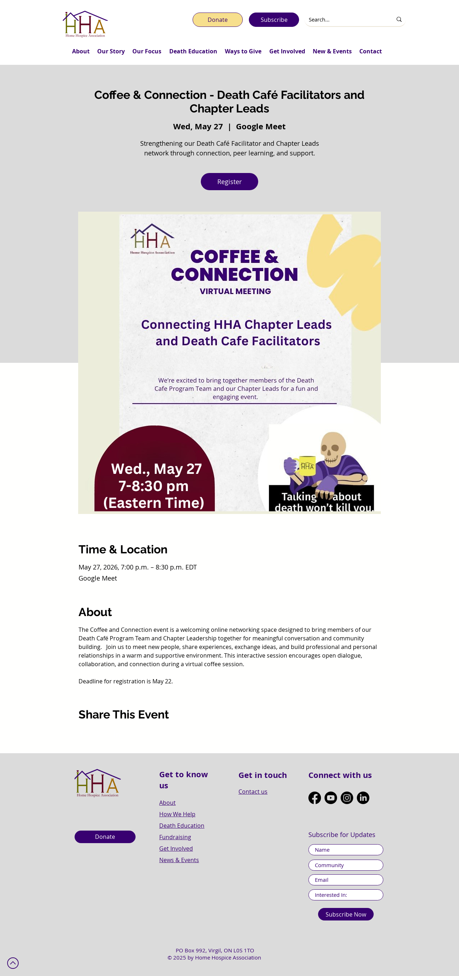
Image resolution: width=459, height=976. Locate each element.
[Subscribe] (274, 20)
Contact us (253, 791)
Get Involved (176, 848)
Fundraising (175, 837)
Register (229, 181)
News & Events (179, 860)
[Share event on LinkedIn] (117, 734)
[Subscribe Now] (346, 914)
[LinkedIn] (363, 798)
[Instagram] (347, 798)
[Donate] (218, 20)
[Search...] (343, 20)
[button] (80, 51)
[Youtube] (331, 798)
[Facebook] (314, 798)
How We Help (177, 814)
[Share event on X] (99, 734)
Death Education (181, 826)
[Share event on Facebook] (82, 734)
